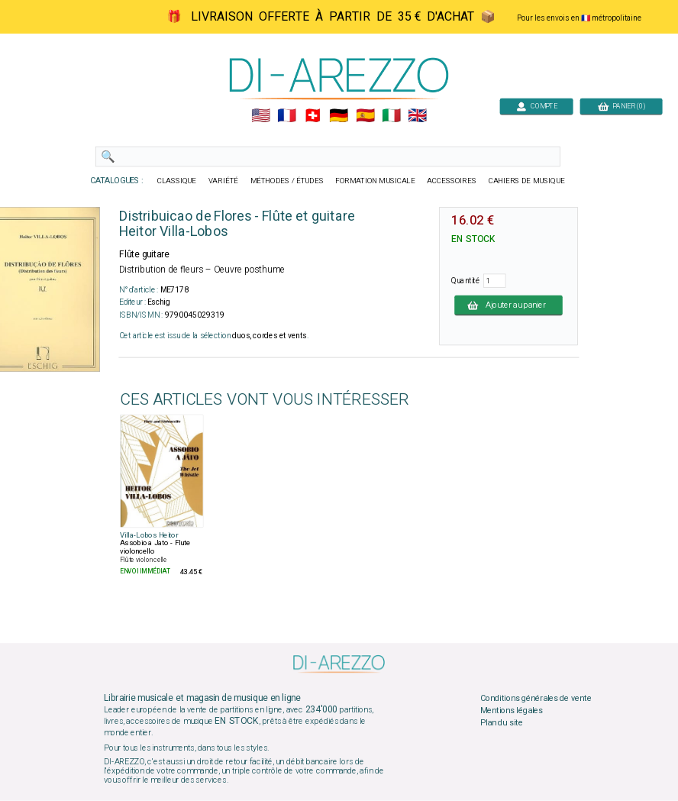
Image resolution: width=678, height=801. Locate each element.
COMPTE (536, 106)
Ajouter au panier (508, 305)
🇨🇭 (312, 116)
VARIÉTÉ (223, 181)
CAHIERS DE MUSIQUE (527, 181)
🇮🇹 (391, 116)
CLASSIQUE (177, 181)
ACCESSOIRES (451, 181)
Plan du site (501, 722)
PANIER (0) (621, 106)
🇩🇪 (338, 116)
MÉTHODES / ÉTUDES (287, 181)
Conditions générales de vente (536, 699)
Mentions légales (511, 711)
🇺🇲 (260, 116)
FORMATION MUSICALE (375, 181)
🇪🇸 (365, 116)
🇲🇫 (286, 116)
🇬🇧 (417, 116)
